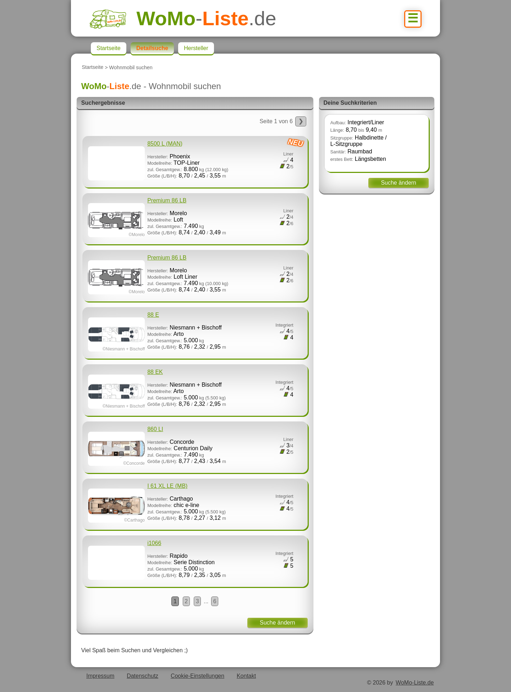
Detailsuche (152, 48)
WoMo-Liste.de (415, 683)
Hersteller (196, 48)
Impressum (100, 676)
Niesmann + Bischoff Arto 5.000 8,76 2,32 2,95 (190, 332)
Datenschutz (142, 676)
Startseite (92, 67)
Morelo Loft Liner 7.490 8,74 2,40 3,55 (190, 274)
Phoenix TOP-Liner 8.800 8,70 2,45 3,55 (196, 158)
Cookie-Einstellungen (197, 676)
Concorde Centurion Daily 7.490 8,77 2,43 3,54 (190, 446)
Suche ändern (277, 623)
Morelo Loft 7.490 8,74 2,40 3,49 (190, 217)
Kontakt (246, 676)
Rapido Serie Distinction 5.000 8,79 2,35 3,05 (190, 560)
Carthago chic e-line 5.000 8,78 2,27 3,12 (190, 503)
